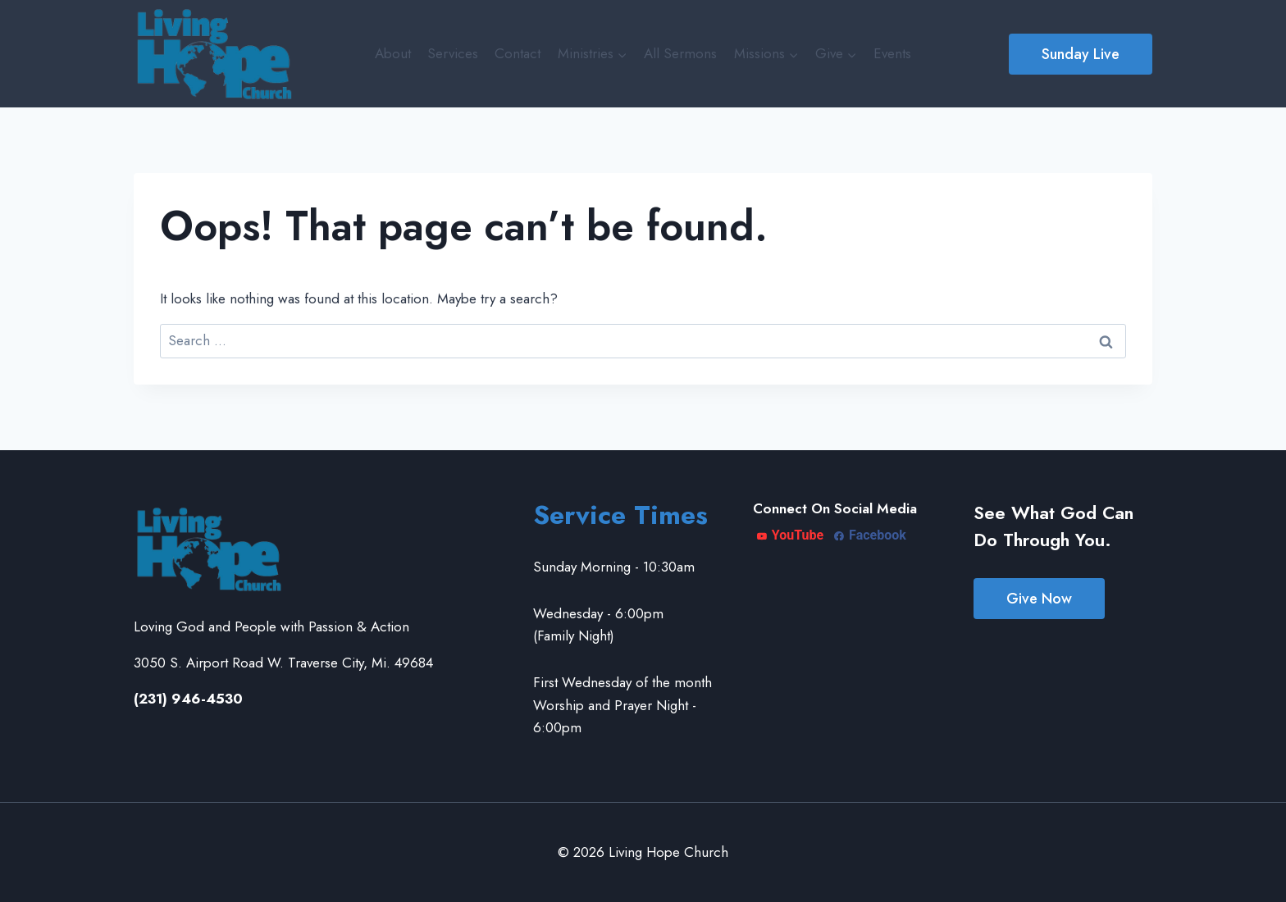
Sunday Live (1081, 54)
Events (892, 53)
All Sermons (680, 53)
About (393, 53)
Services (452, 53)
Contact (517, 53)
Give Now (1039, 598)
